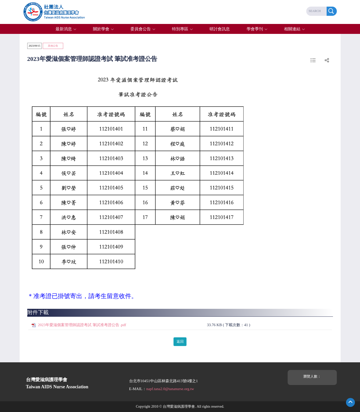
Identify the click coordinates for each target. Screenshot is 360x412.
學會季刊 (255, 29)
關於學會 (101, 29)
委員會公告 (140, 29)
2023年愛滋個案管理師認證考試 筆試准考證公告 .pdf (82, 325)
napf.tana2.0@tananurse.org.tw (170, 389)
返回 (180, 341)
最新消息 (64, 29)
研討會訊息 (219, 29)
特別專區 (180, 29)
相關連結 (292, 29)
